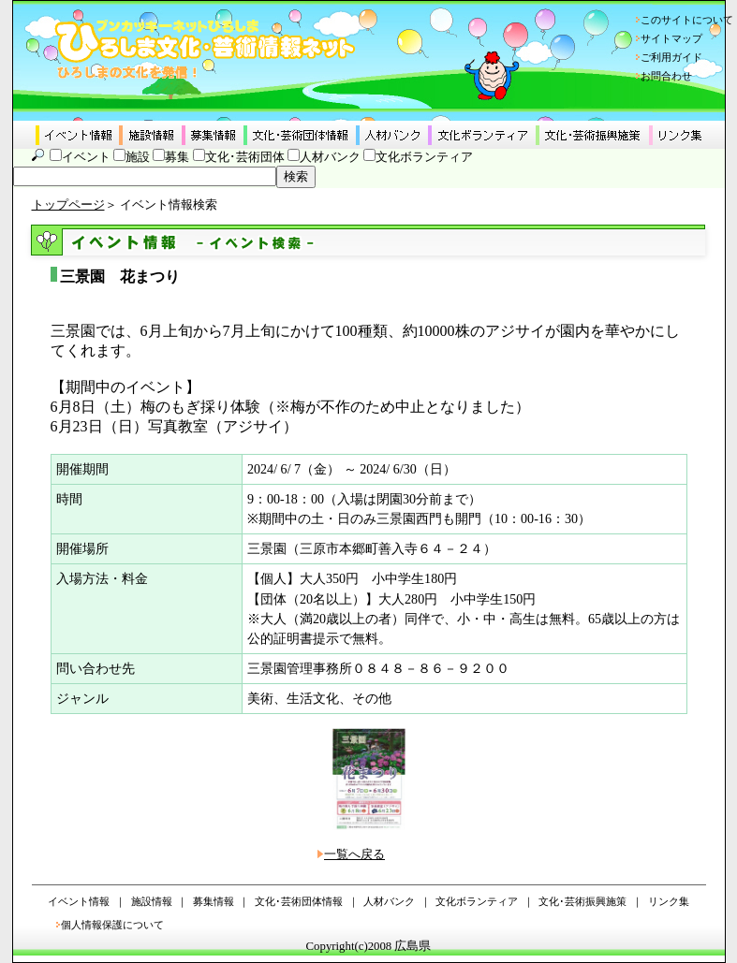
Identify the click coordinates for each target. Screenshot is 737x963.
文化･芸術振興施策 (582, 901)
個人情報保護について (112, 924)
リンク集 (668, 901)
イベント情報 (79, 901)
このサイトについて (687, 19)
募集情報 (213, 901)
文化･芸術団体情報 (299, 901)
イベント (86, 157)
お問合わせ (666, 75)
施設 (137, 157)
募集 (177, 157)
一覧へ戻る (354, 854)
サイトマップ (671, 38)
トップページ (68, 205)
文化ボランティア (424, 157)
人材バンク (330, 157)
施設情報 (151, 901)
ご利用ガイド (671, 57)
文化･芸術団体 (245, 157)
